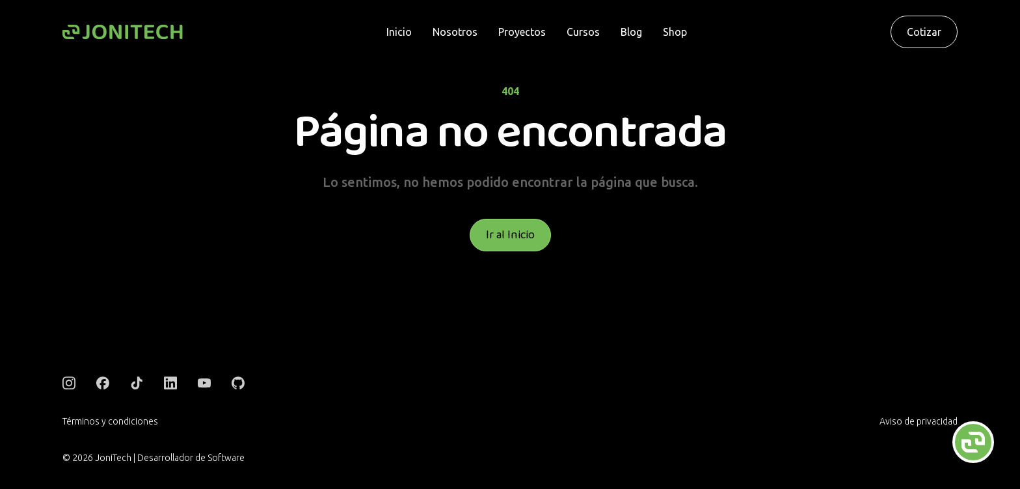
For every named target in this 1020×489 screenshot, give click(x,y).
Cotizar (924, 32)
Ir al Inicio (510, 235)
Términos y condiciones (110, 421)
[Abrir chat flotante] (973, 442)
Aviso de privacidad (918, 421)
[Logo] (122, 32)
